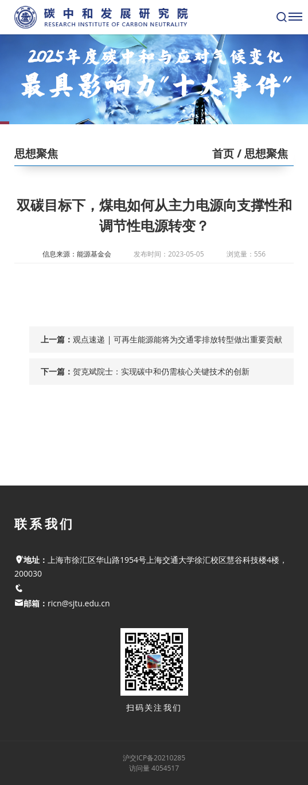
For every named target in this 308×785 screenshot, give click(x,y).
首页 (223, 153)
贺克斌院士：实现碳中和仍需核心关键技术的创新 (161, 371)
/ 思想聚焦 (261, 153)
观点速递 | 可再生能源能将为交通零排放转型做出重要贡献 (177, 339)
